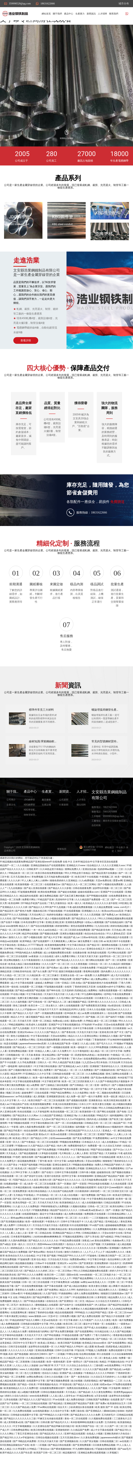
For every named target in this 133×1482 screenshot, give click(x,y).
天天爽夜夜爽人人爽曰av (64, 963)
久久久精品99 (42, 1129)
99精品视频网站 (16, 1046)
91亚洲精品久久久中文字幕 (37, 1095)
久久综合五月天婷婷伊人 (108, 1323)
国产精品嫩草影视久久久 (47, 1179)
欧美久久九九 (124, 1179)
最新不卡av (38, 1220)
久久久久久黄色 (103, 1342)
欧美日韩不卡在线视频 (87, 898)
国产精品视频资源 (62, 1050)
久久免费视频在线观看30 (83, 1209)
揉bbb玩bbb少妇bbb (114, 1432)
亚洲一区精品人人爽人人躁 (42, 1072)
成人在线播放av (110, 1163)
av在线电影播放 (41, 1432)
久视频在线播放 (78, 1228)
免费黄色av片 (27, 1360)
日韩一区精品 (62, 1004)
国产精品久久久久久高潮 (86, 1406)
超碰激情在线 (104, 1194)
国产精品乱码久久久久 (51, 1455)
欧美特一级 (122, 1220)
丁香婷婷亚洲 (123, 1394)
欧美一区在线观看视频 (57, 1038)
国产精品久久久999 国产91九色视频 (47, 929)
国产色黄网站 (51, 1311)
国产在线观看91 (41, 963)
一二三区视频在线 (99, 1239)
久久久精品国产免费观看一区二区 (92, 921)
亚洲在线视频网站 (20, 1300)
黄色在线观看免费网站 (82, 948)
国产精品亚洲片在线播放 (104, 894)
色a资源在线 (114, 1027)
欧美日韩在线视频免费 (11, 989)
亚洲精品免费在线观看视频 (92, 1474)
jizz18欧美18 (46, 1387)
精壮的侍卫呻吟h (38, 1376)
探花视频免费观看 (27, 1182)
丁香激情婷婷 (99, 1061)
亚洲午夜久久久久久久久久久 (103, 1023)
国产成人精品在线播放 (75, 1307)
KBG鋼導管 (62, 216)
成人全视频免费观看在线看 (57, 974)
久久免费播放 (86, 1091)
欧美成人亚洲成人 (47, 1364)
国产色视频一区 (65, 1076)
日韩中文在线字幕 (64, 1372)
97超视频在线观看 (53, 1008)
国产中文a (118, 1171)
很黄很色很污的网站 (38, 1353)
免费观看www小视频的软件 (110, 1148)
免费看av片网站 (27, 1061)
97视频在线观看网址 (73, 1258)
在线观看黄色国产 (84, 1326)
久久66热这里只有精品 (52, 891)
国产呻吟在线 (54, 1012)
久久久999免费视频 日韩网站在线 (106, 1069)
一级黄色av (125, 1345)
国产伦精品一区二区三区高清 (111, 1360)
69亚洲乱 (124, 925)
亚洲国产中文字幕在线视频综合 (65, 1046)
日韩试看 (45, 1444)
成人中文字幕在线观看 (22, 1004)
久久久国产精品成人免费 (23, 1429)
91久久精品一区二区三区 (13, 997)
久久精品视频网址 (35, 1379)
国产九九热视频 (21, 1050)
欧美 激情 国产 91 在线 (107, 1429)
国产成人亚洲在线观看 (35, 910)
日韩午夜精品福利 (44, 1360)
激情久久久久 (16, 959)
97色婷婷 (87, 1046)
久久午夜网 (6, 1035)
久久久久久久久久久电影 (21, 1372)
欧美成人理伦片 (21, 1160)
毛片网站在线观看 (117, 974)
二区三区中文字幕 (118, 1001)
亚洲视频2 (114, 1269)
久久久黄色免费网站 (102, 1413)
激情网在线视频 (110, 966)
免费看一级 (125, 1379)
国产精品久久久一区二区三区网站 (79, 906)
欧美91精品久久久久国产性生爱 (16, 1474)
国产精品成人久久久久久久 (71, 982)
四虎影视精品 (91, 1402)
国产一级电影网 (9, 1088)
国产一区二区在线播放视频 (69, 1145)
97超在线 (80, 1372)
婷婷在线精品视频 (119, 948)
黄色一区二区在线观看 (76, 1440)
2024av (67, 1220)
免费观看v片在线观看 (95, 1235)
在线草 (68, 1008)
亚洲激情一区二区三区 (66, 1239)
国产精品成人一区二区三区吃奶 (29, 1069)
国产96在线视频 (21, 940)
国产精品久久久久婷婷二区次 (39, 1292)
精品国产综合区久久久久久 (64, 1232)
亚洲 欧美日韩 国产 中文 (111, 1054)
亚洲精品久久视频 (109, 1057)
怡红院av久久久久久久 (118, 1031)
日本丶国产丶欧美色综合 (77, 1398)
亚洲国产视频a (105, 1156)
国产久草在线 (92, 1258)
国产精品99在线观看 (118, 1326)
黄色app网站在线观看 (22, 1239)
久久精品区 (114, 985)
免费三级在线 (78, 1432)
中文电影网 (115, 1410)
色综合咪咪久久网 (116, 1281)
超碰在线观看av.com (88, 913)
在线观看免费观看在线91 (53, 1410)
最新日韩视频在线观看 (70, 993)
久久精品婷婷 (119, 1288)
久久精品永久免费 (17, 1353)
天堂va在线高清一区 (51, 1342)
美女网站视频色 (12, 982)
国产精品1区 (93, 966)
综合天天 (62, 1429)
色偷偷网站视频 (41, 1209)
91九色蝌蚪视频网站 (92, 1016)
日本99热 (9, 970)
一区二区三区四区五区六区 (115, 1213)
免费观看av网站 (78, 1281)
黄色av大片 (12, 1061)
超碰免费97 (28, 1114)
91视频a (118, 1065)
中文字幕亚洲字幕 (51, 1103)
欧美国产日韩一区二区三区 (48, 1474)
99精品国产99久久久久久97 (71, 1277)
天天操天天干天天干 (48, 1031)
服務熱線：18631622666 (91, 517)
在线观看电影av (50, 1300)
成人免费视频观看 (10, 1345)
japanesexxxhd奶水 (110, 1459)
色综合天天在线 (55, 1273)
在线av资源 (32, 1156)
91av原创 (98, 1046)
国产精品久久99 (39, 1160)
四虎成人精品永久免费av (52, 1152)
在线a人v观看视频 (94, 944)
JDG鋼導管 (19, 216)
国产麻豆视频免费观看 (58, 1402)
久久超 (16, 1228)
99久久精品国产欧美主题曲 (67, 1084)
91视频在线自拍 (116, 1383)
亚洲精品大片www (76, 887)
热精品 (103, 1383)
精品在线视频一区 (74, 936)
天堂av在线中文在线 (112, 1254)
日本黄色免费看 (88, 989)
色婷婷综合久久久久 (87, 1311)
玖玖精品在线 (102, 1353)
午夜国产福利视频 (28, 1186)
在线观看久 (111, 1345)
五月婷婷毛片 (109, 1436)
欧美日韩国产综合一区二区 (90, 1448)
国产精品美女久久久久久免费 (85, 1436)
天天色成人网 (119, 951)
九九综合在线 (102, 948)
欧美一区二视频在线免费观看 (105, 1114)
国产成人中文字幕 (53, 959)
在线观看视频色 (30, 1235)
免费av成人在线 (61, 1042)
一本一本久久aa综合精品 (44, 951)
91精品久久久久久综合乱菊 (29, 970)
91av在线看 (59, 1421)
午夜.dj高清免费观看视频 (80, 929)
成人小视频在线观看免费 (57, 940)
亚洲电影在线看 (19, 1141)
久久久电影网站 (81, 1114)
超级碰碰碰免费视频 (115, 1247)
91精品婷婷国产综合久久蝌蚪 (25, 1342)
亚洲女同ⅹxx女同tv (67, 1285)
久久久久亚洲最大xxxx (114, 887)
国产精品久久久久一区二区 (88, 1379)
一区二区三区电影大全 (104, 1296)
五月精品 (17, 1217)
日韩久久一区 (45, 1084)
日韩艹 (68, 1319)
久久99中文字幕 (19, 1194)
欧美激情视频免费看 (55, 966)
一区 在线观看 (8, 1129)
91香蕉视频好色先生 (48, 1406)
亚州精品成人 (112, 1243)
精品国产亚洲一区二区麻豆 (68, 1391)
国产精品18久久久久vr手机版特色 (68, 1141)
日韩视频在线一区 (15, 1076)
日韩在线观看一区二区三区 (82, 1156)
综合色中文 (116, 1285)
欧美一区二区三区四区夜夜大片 (78, 1103)
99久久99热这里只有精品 (78, 894)
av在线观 (124, 1463)
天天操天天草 (25, 1042)
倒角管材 (103, 233)
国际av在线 (73, 1296)
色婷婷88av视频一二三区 (111, 891)
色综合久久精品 (50, 1394)
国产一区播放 (64, 1205)
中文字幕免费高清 (60, 1304)
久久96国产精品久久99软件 (69, 1368)
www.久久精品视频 (30, 1391)
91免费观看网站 (101, 1160)
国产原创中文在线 (33, 1198)
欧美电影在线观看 (97, 974)
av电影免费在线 (76, 1182)
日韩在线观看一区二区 (11, 1198)
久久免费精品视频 (95, 1095)
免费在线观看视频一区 (110, 1012)
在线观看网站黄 (19, 1334)
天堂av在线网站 (59, 1057)
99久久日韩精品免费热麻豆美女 (115, 1129)
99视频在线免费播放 (70, 1163)
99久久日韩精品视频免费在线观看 (115, 940)
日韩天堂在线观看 (17, 1368)
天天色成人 (12, 1175)
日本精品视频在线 (22, 1209)
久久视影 (122, 1398)
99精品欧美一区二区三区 (21, 894)
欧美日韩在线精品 (37, 1213)
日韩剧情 (60, 1349)
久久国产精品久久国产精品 (42, 1167)
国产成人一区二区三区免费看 (75, 1099)
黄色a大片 (44, 1156)
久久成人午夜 (73, 1016)
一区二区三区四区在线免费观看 (74, 951)
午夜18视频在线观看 (19, 1145)
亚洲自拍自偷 (89, 891)
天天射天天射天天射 (87, 978)
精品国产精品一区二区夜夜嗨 (15, 1383)
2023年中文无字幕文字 (25, 1364)
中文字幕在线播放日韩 (42, 1145)
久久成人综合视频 (68, 1217)
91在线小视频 (18, 1016)
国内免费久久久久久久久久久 (116, 993)
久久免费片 (34, 1194)
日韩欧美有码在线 (22, 993)
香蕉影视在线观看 (122, 1357)
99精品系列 (25, 1319)
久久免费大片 (64, 1072)
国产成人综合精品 (22, 1220)
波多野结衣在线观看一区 (41, 1368)
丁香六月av (77, 1080)
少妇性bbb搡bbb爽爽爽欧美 (47, 1258)
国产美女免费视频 (82, 1160)
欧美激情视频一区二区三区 (29, 906)
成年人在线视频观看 (69, 1027)
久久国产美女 (11, 1186)
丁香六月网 (125, 1004)
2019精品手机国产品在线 (34, 925)
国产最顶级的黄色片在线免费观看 (100, 1004)
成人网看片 (114, 1307)
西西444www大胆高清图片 (51, 1266)
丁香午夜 (42, 1182)
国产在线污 (48, 1194)
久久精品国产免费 (80, 1451)
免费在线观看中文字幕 (120, 1372)
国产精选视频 (21, 1376)
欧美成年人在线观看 (36, 1046)
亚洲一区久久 (13, 1163)
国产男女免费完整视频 (62, 1353)
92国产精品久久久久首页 (26, 1201)
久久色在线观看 (119, 1205)
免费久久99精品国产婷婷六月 (110, 1186)
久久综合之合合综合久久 (80, 1387)
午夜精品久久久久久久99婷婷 (99, 1394)
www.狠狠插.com (38, 1338)
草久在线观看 (104, 1376)
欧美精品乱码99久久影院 (73, 1031)
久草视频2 (112, 1474)
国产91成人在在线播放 (96, 1349)
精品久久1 (24, 948)
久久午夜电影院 (81, 1072)
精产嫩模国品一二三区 (111, 1402)
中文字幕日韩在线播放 (45, 1088)
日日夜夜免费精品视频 (104, 1466)
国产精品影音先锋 (101, 951)
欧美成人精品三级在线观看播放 (24, 985)
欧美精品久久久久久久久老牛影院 (100, 925)
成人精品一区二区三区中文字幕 (106, 1072)
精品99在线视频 (30, 955)
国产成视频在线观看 (76, 1122)
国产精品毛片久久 (60, 1444)
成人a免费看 (33, 1107)
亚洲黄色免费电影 (74, 944)
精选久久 (18, 1323)
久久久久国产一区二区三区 (56, 985)
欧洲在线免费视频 (47, 913)
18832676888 (110, 833)
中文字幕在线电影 (40, 1057)
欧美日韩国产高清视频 (69, 1364)
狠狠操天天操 (79, 1220)
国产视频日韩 (32, 1444)
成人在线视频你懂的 (92, 1224)
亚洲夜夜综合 (96, 1122)
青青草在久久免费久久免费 (29, 1311)
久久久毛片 (25, 1232)
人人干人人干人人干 (94, 1273)
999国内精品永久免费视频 (28, 974)
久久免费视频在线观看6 (105, 1251)
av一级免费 (86, 997)
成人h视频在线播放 (122, 1126)
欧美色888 (14, 925)
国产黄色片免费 (23, 932)
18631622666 (47, 3)
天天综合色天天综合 (58, 1281)
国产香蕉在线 (69, 1054)
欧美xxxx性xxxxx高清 (113, 932)
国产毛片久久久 (105, 1065)
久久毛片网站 (63, 1020)
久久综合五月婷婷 (112, 1167)
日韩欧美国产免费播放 (97, 1421)
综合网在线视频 (87, 1376)
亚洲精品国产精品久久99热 (67, 1254)
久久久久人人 (69, 1179)
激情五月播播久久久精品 (47, 1288)
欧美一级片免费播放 (123, 1342)
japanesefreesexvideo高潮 (33, 1065)
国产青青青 (63, 1080)
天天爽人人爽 (63, 1330)
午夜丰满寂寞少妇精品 (15, 1338)
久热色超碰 (47, 1391)
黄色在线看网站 (103, 1262)
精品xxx (90, 1323)
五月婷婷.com (103, 1288)
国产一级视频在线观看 (58, 1069)
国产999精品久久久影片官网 (54, 1436)
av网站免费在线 (35, 1398)
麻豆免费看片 (85, 963)
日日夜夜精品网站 (116, 1235)
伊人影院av (101, 1326)
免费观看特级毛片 (77, 1167)
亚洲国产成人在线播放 (71, 1394)
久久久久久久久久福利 (42, 1349)
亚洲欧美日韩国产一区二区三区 (114, 1277)
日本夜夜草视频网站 (21, 1258)
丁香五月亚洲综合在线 (27, 1455)
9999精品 (80, 1334)
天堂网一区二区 (116, 1304)
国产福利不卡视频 (115, 1038)
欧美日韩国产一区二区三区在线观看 (46, 1122)
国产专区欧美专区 (9, 1360)
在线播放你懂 (80, 974)
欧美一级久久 (75, 925)
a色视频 (75, 1304)
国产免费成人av (110, 936)
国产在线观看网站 (84, 1353)
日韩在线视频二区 (109, 1463)
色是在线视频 (11, 1065)
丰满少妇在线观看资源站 (65, 1126)
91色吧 (17, 1179)
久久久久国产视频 (91, 1266)
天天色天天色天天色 (48, 1224)
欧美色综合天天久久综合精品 (21, 1277)
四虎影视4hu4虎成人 (86, 1076)
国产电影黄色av (25, 1129)
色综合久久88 (73, 1266)
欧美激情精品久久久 (70, 1224)
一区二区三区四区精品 (73, 1288)
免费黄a (75, 1330)
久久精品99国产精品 (96, 1334)
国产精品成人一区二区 (66, 1091)
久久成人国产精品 (94, 1243)
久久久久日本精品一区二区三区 (22, 1110)
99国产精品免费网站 (61, 1114)
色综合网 (112, 1035)
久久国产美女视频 (89, 1463)
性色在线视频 (25, 1133)
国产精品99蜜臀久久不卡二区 (48, 1319)
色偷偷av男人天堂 (121, 1262)
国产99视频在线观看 (97, 917)
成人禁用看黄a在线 (14, 1444)
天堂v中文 (53, 1338)
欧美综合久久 (27, 1326)
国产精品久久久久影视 (60, 910)
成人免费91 (10, 1247)
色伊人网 (62, 1167)
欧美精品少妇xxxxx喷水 (94, 1364)
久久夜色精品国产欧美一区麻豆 (64, 1065)
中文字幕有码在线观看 (11, 1357)
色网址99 (126, 1269)
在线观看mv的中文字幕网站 (111, 1008)
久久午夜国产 (87, 1342)
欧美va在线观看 (59, 1156)
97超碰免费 (24, 1281)
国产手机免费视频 (47, 1171)
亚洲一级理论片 (102, 1107)
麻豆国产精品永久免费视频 (14, 1273)
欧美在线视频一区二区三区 (64, 1133)
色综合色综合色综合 (94, 955)
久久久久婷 (14, 902)
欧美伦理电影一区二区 (24, 1224)
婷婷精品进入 (18, 1269)
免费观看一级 (95, 1167)
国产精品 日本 (104, 1217)
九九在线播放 (15, 910)
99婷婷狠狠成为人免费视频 (55, 1228)
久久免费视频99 (101, 997)
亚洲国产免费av (81, 1001)
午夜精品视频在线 (32, 1315)
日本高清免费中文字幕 (32, 944)
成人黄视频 (39, 1118)
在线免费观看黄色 (118, 917)
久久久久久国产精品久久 (47, 1054)
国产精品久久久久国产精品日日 (35, 1421)
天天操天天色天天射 (54, 1016)
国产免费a (101, 1425)
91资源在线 (66, 1406)
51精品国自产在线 (19, 1126)
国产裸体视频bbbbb (61, 1470)
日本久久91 (85, 1126)
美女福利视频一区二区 (11, 1394)
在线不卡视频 (84, 1061)
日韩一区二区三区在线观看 (36, 1304)
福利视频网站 (117, 1137)
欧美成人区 (21, 1190)
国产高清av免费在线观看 (104, 1099)
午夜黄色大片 (53, 1243)
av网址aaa (86, 1304)
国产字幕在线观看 (53, 1307)
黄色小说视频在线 (20, 1057)
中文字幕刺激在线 (80, 1171)
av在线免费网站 (113, 1387)
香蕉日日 (44, 1110)
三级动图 (98, 1387)
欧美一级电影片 (79, 1069)
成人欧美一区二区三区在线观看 (40, 1205)
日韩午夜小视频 (87, 1194)
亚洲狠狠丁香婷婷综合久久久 (105, 1088)
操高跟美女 (59, 1190)
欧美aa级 (100, 1368)
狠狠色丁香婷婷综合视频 (41, 1334)
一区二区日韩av (64, 1292)
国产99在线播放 (52, 1357)
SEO (119, 872)
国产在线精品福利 (114, 944)
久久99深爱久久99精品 (25, 1470)
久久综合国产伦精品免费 (61, 1213)
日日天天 (31, 1266)
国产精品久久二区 (57, 1023)
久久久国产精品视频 (120, 1353)
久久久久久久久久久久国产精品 (111, 1300)
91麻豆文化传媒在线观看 (50, 1440)
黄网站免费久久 (73, 891)
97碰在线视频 (55, 932)
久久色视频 (23, 887)
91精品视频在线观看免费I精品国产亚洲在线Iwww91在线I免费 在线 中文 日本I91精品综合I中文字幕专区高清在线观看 (59, 883)
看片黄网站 (56, 1129)
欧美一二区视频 (39, 1466)
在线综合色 (52, 1323)
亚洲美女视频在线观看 (71, 955)
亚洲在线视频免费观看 (48, 1061)
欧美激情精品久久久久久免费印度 (21, 1410)
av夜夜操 (34, 978)
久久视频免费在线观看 (100, 1440)
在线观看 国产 (118, 1421)
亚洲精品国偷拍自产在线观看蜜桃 (48, 887)
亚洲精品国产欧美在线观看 (64, 1110)
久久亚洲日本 (53, 1379)
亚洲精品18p (71, 1137)
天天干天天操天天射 (34, 989)
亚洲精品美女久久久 (96, 1190)
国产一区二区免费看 (116, 982)
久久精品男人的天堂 (14, 1379)
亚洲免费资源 (20, 1213)
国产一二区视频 (57, 1376)
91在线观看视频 (72, 932)
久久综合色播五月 (43, 1239)
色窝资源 (63, 1247)
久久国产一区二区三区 (116, 1448)
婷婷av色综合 (68, 1061)
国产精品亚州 (7, 932)
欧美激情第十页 (88, 1133)
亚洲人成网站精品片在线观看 (114, 959)
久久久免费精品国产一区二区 (15, 1349)
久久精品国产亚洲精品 (51, 1137)
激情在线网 (28, 1179)
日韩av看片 (16, 1315)
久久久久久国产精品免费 (95, 1391)
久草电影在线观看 (48, 1175)
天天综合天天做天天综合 (45, 1247)
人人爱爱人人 (116, 1349)
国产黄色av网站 (37, 1273)
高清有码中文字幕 (64, 921)
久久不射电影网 (41, 1133)
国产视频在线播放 (121, 1194)
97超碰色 (92, 1277)
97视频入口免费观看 (96, 1372)
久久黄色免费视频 (90, 1459)
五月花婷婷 (67, 1012)
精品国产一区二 (8, 887)
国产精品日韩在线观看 (59, 1466)
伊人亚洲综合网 (8, 1133)
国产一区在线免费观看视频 (29, 1307)
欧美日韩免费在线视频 (42, 1451)
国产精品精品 (56, 1425)
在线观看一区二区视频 (31, 1008)
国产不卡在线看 (8, 1084)
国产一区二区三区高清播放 (60, 1148)
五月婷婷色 (111, 1444)
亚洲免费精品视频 (17, 1072)
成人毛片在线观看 (120, 997)
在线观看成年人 (98, 1035)
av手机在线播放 (24, 1118)
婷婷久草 (13, 1232)
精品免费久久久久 (115, 1273)
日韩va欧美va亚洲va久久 (92, 1232)
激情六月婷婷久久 (73, 1273)
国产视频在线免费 (49, 955)
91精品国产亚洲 (46, 921)
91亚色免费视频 (8, 1281)
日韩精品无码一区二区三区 (98, 1145)
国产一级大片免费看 (92, 1118)
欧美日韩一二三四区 (55, 1296)
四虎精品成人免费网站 (86, 1012)
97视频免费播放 (40, 1232)
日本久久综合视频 (96, 1031)
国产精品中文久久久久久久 (67, 1201)
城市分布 (124, 3)
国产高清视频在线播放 (12, 1243)
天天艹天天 (60, 1387)
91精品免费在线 (85, 1417)
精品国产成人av (72, 959)
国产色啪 (122, 1133)
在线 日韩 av (99, 963)
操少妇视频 (77, 1402)
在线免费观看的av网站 (95, 1080)
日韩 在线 (36, 1300)
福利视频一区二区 (85, 1148)
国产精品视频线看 (28, 1175)
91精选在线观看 (70, 1357)
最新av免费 (77, 1042)
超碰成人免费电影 (44, 1004)
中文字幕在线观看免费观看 (27, 1103)
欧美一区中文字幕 (57, 1182)
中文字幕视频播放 (22, 1448)
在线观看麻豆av (52, 906)
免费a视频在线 (87, 1360)
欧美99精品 (26, 963)
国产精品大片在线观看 (113, 1338)
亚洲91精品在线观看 (75, 1455)
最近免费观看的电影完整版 (22, 1171)
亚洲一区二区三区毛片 (42, 1330)
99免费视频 (41, 1251)
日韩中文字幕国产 (72, 1129)
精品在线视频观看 (64, 1334)
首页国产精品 (97, 1175)
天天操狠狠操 (109, 1266)
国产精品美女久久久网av (26, 1137)
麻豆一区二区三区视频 (105, 1042)
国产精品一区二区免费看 (13, 1398)
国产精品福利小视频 (87, 1179)
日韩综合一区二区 (98, 985)
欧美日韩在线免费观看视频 (49, 894)
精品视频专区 (70, 1474)
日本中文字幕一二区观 (27, 1001)
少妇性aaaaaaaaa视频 (60, 1160)
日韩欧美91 (33, 891)
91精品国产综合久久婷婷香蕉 (112, 989)
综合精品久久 (94, 887)
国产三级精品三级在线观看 (55, 1107)
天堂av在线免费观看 (114, 1046)
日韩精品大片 (78, 1038)
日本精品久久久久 (91, 1163)
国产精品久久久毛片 (23, 1035)
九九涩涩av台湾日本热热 (95, 1084)
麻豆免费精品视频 (49, 917)
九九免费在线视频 (22, 1432)
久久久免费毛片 (8, 1182)
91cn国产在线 (97, 1247)
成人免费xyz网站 (99, 1001)
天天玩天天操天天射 (48, 1463)
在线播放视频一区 (13, 1205)
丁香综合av (44, 1470)
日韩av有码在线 (89, 959)
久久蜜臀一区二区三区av (43, 1080)
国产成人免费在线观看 (89, 1338)
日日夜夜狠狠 (120, 1050)
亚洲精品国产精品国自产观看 (109, 1198)
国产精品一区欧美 (27, 1406)
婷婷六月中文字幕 (119, 1292)
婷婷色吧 (95, 1213)
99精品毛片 (103, 1137)
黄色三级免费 (20, 1027)
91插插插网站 (66, 1315)
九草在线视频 (11, 1421)
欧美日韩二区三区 (72, 1345)
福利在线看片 (26, 1088)
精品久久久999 (67, 1311)
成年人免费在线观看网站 (87, 1315)
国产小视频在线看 (33, 959)
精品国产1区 (120, 1145)
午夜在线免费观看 (121, 1016)
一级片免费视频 (87, 1217)
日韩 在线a (76, 1004)
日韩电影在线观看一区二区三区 (68, 1095)
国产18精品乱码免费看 (25, 1463)
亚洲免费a (102, 1269)
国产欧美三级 (116, 1141)
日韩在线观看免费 (82, 910)
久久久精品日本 (34, 1269)
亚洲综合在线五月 (95, 970)
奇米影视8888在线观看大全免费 (87, 1444)
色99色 (107, 1016)
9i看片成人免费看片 (43, 1091)
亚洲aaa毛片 (37, 940)
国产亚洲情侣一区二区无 (72, 1323)
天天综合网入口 (37, 936)
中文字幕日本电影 (97, 1281)
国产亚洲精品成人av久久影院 (74, 1088)
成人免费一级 (73, 1118)
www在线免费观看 (39, 1417)
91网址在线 (72, 1376)
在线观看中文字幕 (36, 1402)
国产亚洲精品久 (94, 1432)
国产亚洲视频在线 (69, 1463)
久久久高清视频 (92, 936)
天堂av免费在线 (104, 902)
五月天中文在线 (74, 1349)
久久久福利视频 (19, 1023)
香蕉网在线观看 (91, 993)
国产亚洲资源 (86, 1285)
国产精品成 (84, 1413)
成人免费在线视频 (73, 1235)
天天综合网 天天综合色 (120, 1084)
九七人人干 (66, 1300)
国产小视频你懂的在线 (20, 1091)
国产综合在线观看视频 (42, 948)
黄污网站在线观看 (95, 982)
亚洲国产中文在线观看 (112, 913)
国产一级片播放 (21, 1080)
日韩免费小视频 (68, 1338)
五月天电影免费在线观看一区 (59, 898)
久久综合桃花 (47, 978)
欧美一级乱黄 (111, 1118)
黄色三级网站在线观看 (117, 1095)
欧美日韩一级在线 (9, 1008)
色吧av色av (106, 1406)
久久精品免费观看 (103, 929)
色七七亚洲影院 (32, 1394)
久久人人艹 (67, 1379)
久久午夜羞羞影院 (31, 982)
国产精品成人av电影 (120, 1391)
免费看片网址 (29, 921)
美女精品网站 (49, 1076)
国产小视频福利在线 (104, 1091)
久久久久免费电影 (30, 1228)
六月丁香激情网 (52, 970)
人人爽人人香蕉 (80, 1175)
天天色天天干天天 (33, 1357)
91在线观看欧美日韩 (83, 1319)
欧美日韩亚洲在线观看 (115, 1122)
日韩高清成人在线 (60, 1209)
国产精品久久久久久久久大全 (43, 1262)
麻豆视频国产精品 (77, 1023)
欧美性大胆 (46, 1201)
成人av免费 (83, 1035)
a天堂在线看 (101, 1417)
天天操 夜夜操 (33, 1076)
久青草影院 (101, 1319)
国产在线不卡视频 (10, 944)
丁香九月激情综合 (57, 925)
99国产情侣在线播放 (101, 1171)
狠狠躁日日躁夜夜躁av (112, 1315)
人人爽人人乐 (121, 1156)
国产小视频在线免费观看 (110, 906)
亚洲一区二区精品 (42, 1042)
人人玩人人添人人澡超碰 (26, 1387)
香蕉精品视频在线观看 (121, 1239)
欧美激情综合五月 (116, 1425)
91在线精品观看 (107, 1179)
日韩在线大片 (24, 1247)
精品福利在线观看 (29, 917)
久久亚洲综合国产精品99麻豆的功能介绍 (54, 1448)
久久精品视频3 (47, 1020)
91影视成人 (30, 1217)
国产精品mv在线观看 (83, 1020)
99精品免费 (66, 1001)
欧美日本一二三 (36, 1027)
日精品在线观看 (112, 1224)
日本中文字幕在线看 (83, 1050)
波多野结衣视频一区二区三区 (108, 910)
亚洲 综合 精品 (39, 1281)
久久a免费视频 (86, 902)
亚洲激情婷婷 (62, 1451)
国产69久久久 (27, 1288)
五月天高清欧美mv (20, 898)
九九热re (45, 1141)
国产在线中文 (67, 1326)
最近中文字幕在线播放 (51, 1235)
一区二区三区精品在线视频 (34, 1425)
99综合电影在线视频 (98, 1205)
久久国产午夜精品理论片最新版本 (113, 1103)
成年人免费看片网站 (65, 978)
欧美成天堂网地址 (122, 1217)
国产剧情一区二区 (24, 1251)
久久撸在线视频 (87, 1137)
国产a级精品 (107, 1258)
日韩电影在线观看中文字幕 (35, 1345)
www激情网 (12, 948)
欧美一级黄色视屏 (35, 1243)
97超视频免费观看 (27, 913)
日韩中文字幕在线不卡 (72, 1243)
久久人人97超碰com (26, 1031)
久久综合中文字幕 (60, 1432)
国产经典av (53, 989)
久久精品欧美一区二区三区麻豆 (43, 997)
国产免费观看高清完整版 (94, 1027)
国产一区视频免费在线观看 (49, 1035)
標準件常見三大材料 (42, 727)
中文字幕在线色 (8, 966)
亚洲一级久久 (19, 1266)
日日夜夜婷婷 (82, 1213)
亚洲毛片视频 (7, 1001)
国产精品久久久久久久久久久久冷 (78, 1269)
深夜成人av (87, 1262)
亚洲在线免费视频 (44, 1372)
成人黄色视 (6, 1220)
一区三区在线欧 (8, 1020)
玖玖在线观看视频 (79, 1247)
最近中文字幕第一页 (93, 1345)
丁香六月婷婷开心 (102, 1357)
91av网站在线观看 (47, 1429)
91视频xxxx (21, 1167)
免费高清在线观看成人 (78, 1410)
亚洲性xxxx (34, 1141)
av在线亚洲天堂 (54, 1220)
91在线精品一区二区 (47, 1217)
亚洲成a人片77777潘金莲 (31, 966)
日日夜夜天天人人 (104, 1020)
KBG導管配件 (107, 212)
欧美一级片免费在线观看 (46, 1099)
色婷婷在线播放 (55, 936)
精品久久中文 (18, 1038)
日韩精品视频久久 (91, 1254)
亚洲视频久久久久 (91, 932)
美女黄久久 (52, 1027)
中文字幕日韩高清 (76, 966)
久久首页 (83, 1239)
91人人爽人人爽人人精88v (35, 902)
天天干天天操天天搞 (41, 1050)
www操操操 (86, 1296)
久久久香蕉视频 (79, 985)
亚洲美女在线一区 (69, 997)
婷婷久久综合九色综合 (16, 1417)
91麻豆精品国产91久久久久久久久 (83, 1152)
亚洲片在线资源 (52, 1198)
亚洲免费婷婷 (101, 1285)
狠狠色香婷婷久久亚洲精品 (64, 902)
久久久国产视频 (99, 1410)
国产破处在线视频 (67, 913)
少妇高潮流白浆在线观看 (81, 1429)
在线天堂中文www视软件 (111, 1209)
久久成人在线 (88, 1065)
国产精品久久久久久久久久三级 (20, 1440)
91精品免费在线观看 (70, 1262)
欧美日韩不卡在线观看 (118, 963)
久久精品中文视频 (49, 1001)
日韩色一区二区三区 (98, 1228)
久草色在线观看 (103, 1050)
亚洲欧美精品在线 (58, 1251)
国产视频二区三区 (95, 1038)
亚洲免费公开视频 (75, 1190)
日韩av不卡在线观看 (45, 1285)
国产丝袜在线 (91, 1383)
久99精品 (88, 1042)
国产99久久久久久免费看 (30, 1296)
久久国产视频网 (52, 1269)
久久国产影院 (50, 1315)
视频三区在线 (13, 1114)
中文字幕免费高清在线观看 (101, 1220)
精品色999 (16, 1095)
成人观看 (89, 1368)
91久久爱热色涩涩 (116, 955)
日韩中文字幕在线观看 (66, 1194)
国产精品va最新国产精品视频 (30, 1012)
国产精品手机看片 (13, 1152)
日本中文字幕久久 (115, 970)
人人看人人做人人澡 (16, 1254)
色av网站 (90, 1288)
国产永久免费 (40, 993)
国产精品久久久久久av (73, 970)
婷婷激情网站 (62, 948)
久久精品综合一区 (15, 1156)
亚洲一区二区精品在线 (40, 1254)
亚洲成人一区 (109, 1152)
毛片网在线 (65, 1175)
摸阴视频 (126, 985)
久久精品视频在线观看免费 (94, 1330)
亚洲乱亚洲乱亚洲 (55, 944)
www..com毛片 (122, 929)
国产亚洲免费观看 (82, 1466)
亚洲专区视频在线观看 (66, 1360)
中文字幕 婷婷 (71, 1342)
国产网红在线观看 (106, 1133)
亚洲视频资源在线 (56, 1118)
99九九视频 (56, 1345)
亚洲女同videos (26, 1054)
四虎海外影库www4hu (119, 1080)
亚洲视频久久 (25, 1099)
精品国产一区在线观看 (40, 1190)
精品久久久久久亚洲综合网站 (83, 1057)
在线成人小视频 (95, 1455)
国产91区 (53, 993)
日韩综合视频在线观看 (52, 1413)
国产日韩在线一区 (37, 1023)
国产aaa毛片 (124, 1470)
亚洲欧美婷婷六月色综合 (117, 1455)
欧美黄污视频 (90, 1129)
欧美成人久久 (100, 1304)
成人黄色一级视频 (69, 989)
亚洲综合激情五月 (62, 1186)
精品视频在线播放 (24, 1285)
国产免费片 (86, 1357)
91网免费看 (63, 1171)
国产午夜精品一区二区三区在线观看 (40, 1163)
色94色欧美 (70, 1035)
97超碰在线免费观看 (106, 1470)
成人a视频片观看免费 (29, 1413)
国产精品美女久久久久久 (84, 940)
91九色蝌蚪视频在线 (83, 1470)
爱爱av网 (117, 902)
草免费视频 (37, 898)
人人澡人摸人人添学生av (63, 1417)
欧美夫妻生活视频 (102, 1126)
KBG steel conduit (19, 224)
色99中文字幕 (69, 1198)
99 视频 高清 (6, 1376)
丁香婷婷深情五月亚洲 (84, 1008)
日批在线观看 (42, 1114)
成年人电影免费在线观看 (32, 1148)
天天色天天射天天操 (87, 1054)
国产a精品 (5, 1266)
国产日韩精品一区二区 (81, 1107)
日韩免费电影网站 (20, 1451)
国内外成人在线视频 (97, 1141)
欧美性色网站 (117, 1228)
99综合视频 (45, 1186)
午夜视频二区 (107, 898)
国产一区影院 (80, 1205)
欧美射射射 (104, 1076)
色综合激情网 (31, 1152)
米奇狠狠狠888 (85, 1198)
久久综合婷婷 (48, 982)
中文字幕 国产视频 (46, 1277)
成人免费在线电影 (75, 1421)
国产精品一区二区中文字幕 (93, 1110)
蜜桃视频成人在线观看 (47, 1326)
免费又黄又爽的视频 (28, 1020)
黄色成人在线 (110, 1379)
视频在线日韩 (40, 932)
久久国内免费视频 (17, 1262)
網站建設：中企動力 (115, 869)
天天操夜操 (111, 1175)
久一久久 (22, 1122)
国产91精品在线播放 (34, 1323)
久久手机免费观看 (27, 1084)
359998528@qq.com (20, 3)
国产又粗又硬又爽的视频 (72, 917)
